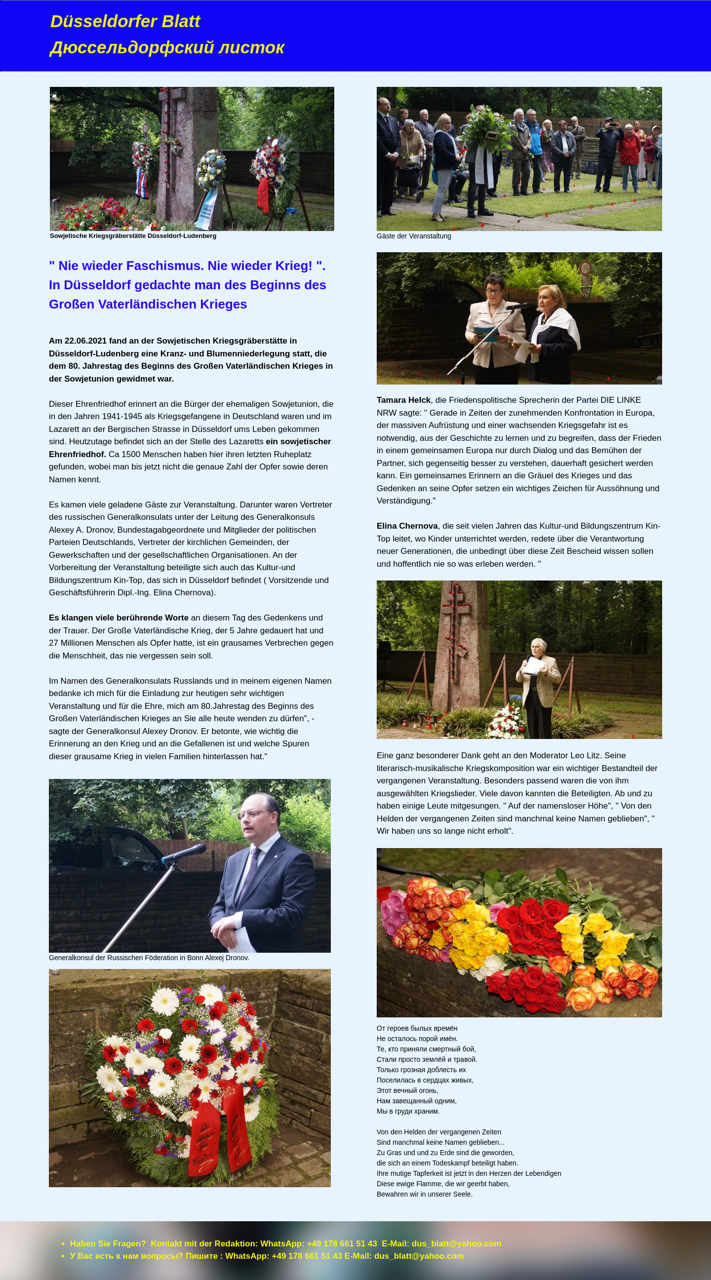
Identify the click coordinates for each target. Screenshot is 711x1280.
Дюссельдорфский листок (167, 47)
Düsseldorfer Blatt (125, 21)
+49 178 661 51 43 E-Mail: (359, 1243)
